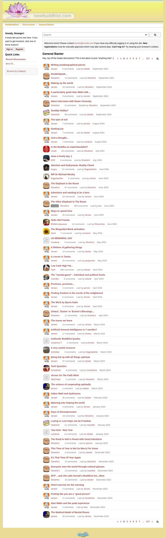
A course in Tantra (61, 256)
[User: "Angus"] (46, 167)
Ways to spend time (61, 211)
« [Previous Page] (117, 58)
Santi (53, 233)
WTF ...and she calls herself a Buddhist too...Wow (77, 475)
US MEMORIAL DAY (61, 238)
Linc (100, 206)
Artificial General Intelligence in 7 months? (74, 329)
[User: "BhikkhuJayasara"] (46, 221)
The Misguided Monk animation (68, 229)
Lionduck (88, 142)
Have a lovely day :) (61, 156)
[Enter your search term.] (95, 34)
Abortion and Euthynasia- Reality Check (72, 165)
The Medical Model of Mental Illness (70, 512)
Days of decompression (64, 412)
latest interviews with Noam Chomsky (71, 101)
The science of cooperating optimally (71, 384)
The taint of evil (59, 119)
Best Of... (10, 63)
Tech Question (58, 366)
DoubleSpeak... (59, 74)
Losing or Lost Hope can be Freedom (71, 421)
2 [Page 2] (123, 58)
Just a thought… (60, 138)
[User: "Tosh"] (46, 267)
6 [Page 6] (136, 58)
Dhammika (100, 224)
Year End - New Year (62, 430)
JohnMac (55, 352)
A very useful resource (63, 348)
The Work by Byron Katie (64, 302)
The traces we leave (61, 320)
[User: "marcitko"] (46, 276)
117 (148, 58)
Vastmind (55, 114)
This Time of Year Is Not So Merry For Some (74, 448)
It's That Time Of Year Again (66, 457)
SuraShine (56, 370)
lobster (87, 69)
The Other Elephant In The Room (68, 201)
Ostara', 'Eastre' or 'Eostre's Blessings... (72, 311)
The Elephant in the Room (65, 183)
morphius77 (56, 342)
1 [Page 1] (120, 58)
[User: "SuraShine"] (46, 368)
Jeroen (54, 69)
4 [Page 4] (130, 58)
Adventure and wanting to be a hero (70, 192)
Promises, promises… (63, 284)
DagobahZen (90, 169)
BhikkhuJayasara (59, 224)
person (87, 123)
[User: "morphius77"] (46, 340)
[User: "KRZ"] (46, 158)
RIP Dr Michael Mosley (63, 174)
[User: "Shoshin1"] (46, 75)
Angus (54, 169)
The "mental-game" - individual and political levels (78, 275)
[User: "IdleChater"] (46, 377)
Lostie (54, 151)
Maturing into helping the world (68, 402)
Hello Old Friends (60, 220)
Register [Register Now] (20, 49)
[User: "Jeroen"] (46, 66)
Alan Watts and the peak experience (70, 503)
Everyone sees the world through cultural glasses (78, 466)
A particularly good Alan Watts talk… (70, 92)
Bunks (91, 342)
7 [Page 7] (139, 58)
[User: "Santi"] (46, 231)
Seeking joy (57, 128)
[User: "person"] (46, 386)
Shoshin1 (55, 78)
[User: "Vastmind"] (46, 112)
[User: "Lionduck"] (46, 240)
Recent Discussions (16, 59)
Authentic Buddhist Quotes (65, 338)
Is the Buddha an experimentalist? (69, 147)
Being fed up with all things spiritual (70, 357)
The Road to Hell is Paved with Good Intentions (76, 439)
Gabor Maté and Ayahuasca (66, 393)
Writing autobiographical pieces (68, 65)
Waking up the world (62, 83)
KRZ (53, 160)
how (86, 507)
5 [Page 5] (133, 58)
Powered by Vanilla (83, 534)
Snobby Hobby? (59, 110)
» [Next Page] (152, 58)
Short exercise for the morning (67, 485)
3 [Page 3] (127, 58)
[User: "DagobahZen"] (46, 176)
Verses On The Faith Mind (65, 375)
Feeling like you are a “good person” (70, 494)
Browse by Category (16, 71)
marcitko (55, 279)
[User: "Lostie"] (46, 148)
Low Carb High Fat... (62, 265)
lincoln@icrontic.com (84, 43)
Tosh (53, 270)
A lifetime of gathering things (66, 247)
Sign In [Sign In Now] (9, 49)
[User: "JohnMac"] (46, 349)
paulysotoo (90, 260)
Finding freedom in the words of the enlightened (77, 293)
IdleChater (56, 379)
